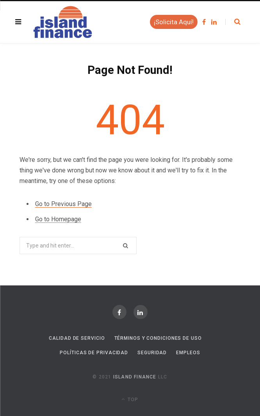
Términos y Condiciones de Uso (158, 338)
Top (129, 399)
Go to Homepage (58, 219)
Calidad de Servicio (77, 338)
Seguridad (152, 352)
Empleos (188, 352)
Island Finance (135, 377)
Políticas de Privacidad (94, 352)
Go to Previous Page (63, 204)
